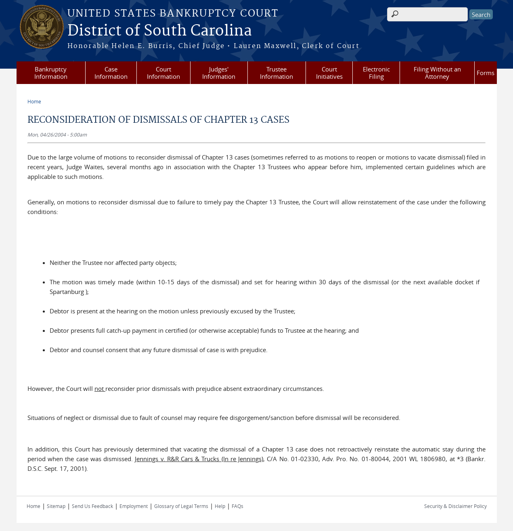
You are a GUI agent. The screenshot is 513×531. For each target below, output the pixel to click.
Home (34, 101)
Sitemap (56, 506)
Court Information (163, 72)
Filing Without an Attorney (437, 72)
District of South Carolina (159, 31)
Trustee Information (276, 72)
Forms (485, 73)
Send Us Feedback (92, 506)
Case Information (111, 72)
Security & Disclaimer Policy (455, 506)
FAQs (237, 506)
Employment (133, 506)
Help (220, 506)
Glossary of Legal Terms (181, 506)
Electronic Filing (376, 72)
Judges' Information (218, 72)
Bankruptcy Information (50, 72)
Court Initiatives (329, 72)
